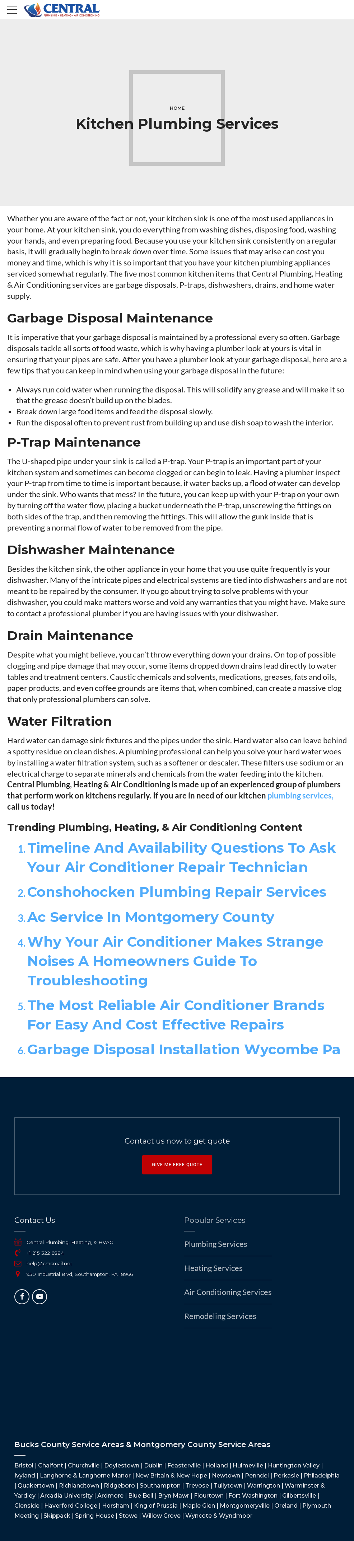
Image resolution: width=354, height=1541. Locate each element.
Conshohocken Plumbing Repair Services (176, 891)
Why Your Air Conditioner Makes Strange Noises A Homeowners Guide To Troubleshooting (175, 961)
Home (177, 108)
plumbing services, (300, 795)
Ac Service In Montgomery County (150, 917)
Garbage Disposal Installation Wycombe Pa (184, 1049)
